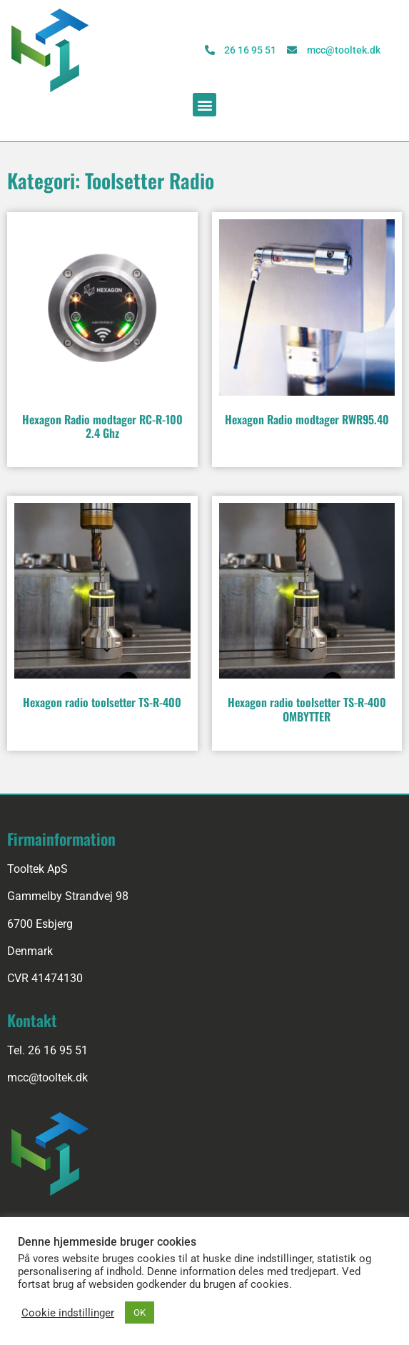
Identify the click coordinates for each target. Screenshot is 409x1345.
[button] (204, 104)
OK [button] (139, 1312)
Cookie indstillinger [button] (67, 1312)
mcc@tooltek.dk (47, 1077)
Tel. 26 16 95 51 (47, 1050)
